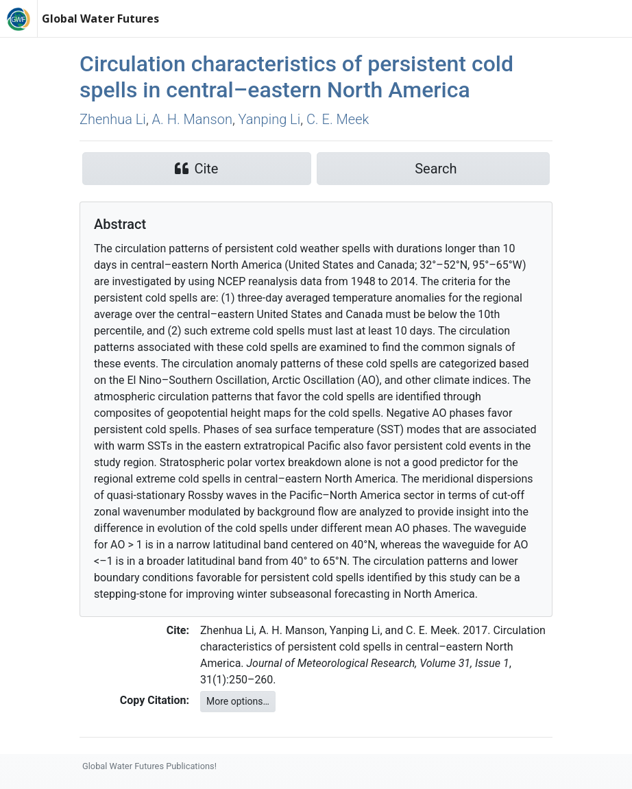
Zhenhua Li (113, 119)
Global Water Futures (100, 18)
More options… (237, 701)
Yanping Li (270, 119)
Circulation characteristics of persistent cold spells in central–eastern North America (296, 77)
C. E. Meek (337, 119)
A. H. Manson (192, 119)
